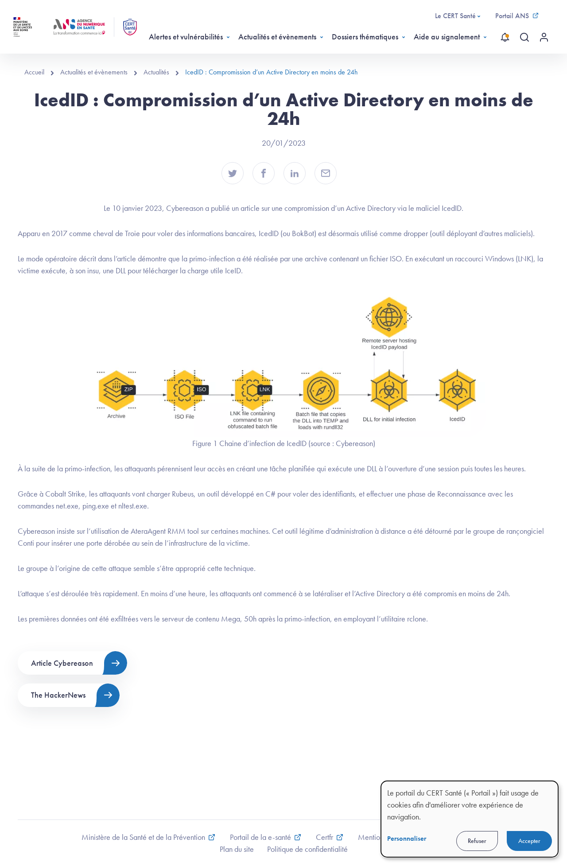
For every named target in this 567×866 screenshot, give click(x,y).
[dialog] (469, 819)
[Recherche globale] (524, 37)
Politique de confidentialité (307, 849)
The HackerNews (58, 695)
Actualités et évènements (277, 36)
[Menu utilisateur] (544, 37)
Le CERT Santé (455, 15)
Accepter (529, 841)
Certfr (324, 837)
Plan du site (237, 849)
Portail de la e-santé (260, 837)
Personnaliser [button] (406, 838)
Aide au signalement (447, 36)
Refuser (477, 841)
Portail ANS (512, 15)
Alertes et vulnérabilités (186, 36)
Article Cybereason (62, 663)
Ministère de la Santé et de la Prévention (143, 837)
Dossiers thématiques (365, 36)
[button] (232, 173)
